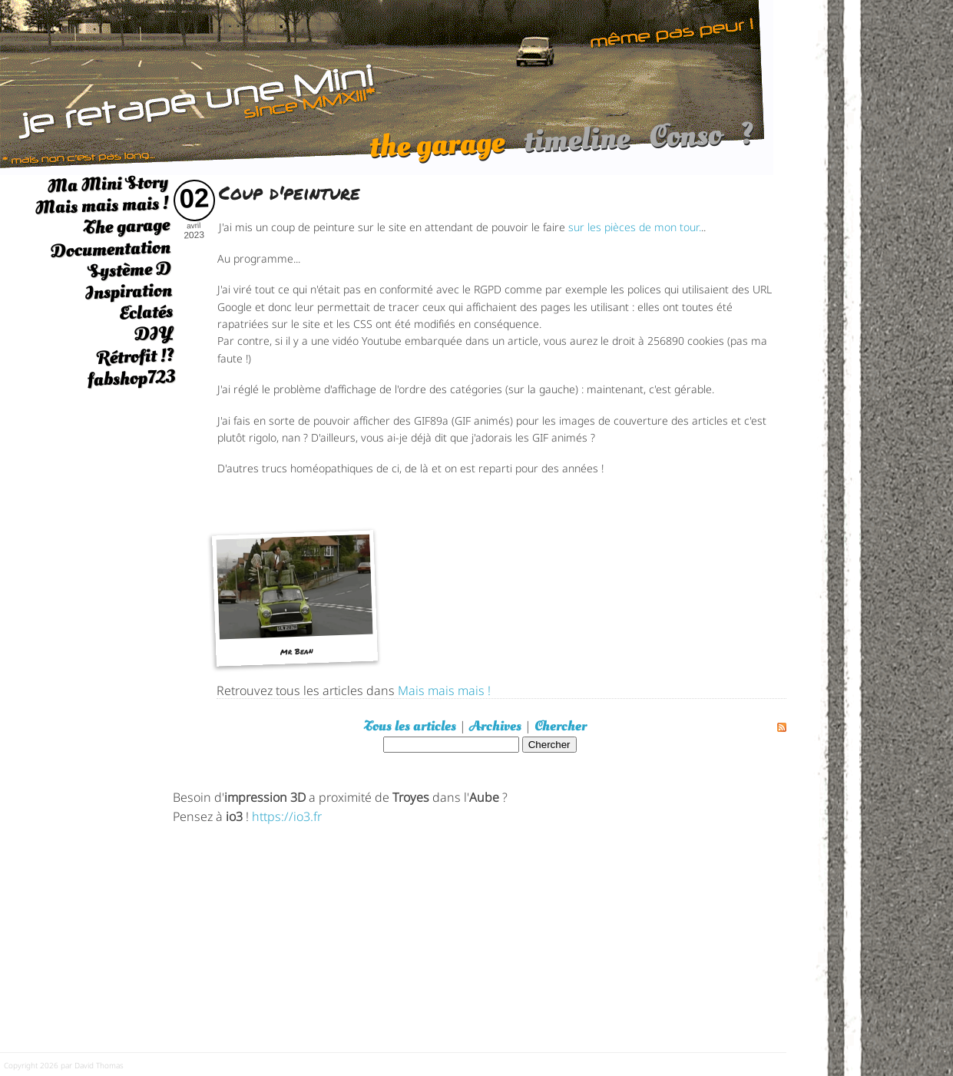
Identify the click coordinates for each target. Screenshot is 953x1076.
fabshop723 (131, 378)
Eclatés (145, 312)
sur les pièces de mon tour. (634, 226)
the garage (437, 152)
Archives (495, 726)
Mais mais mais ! (102, 205)
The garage (126, 227)
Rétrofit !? (135, 356)
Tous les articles (410, 726)
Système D (129, 270)
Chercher (560, 726)
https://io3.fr (287, 815)
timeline (576, 147)
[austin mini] (386, 85)
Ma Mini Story (107, 183)
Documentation (110, 248)
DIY (154, 333)
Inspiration (128, 291)
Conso (685, 143)
